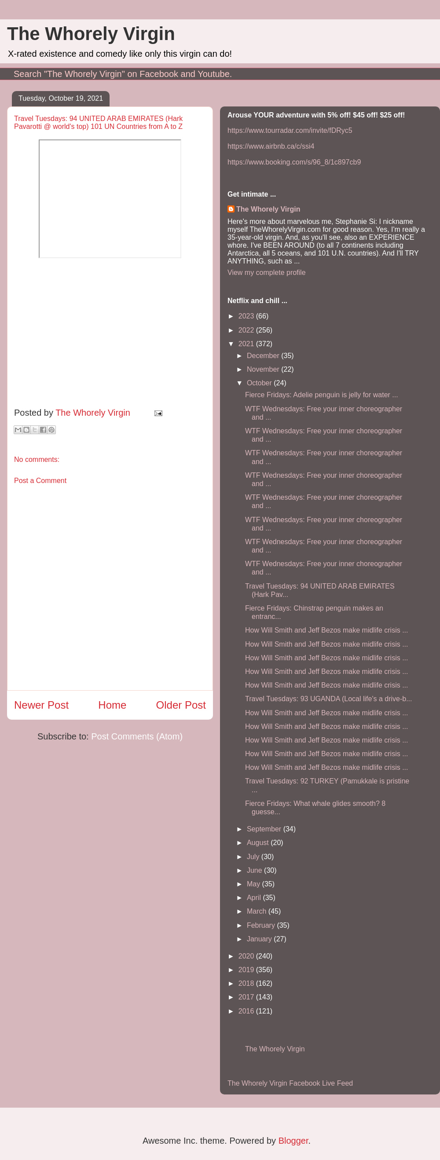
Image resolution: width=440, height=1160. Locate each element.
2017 (247, 997)
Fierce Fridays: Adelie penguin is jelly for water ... (321, 395)
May (254, 884)
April (255, 897)
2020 (247, 956)
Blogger (293, 1140)
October (260, 383)
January (260, 939)
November (264, 369)
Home (112, 705)
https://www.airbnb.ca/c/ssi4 (270, 146)
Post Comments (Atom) (137, 736)
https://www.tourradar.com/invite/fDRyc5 (289, 130)
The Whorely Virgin (91, 33)
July (254, 856)
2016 (247, 1011)
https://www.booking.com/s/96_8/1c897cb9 (294, 162)
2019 (247, 969)
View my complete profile (266, 272)
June (255, 870)
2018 (247, 983)
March (257, 911)
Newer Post (41, 705)
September (265, 829)
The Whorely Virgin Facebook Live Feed (290, 1083)
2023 (247, 316)
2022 (247, 330)
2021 (247, 344)
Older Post (181, 705)
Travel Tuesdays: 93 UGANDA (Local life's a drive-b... (328, 699)
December (264, 355)
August (259, 842)
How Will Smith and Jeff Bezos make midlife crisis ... (326, 630)
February (262, 925)
